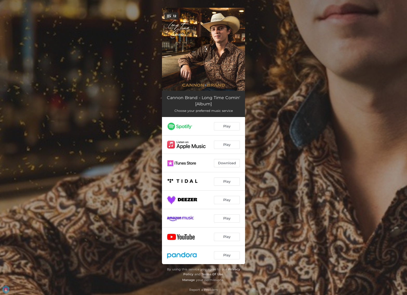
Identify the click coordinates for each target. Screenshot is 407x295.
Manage (188, 280)
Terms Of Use (212, 274)
